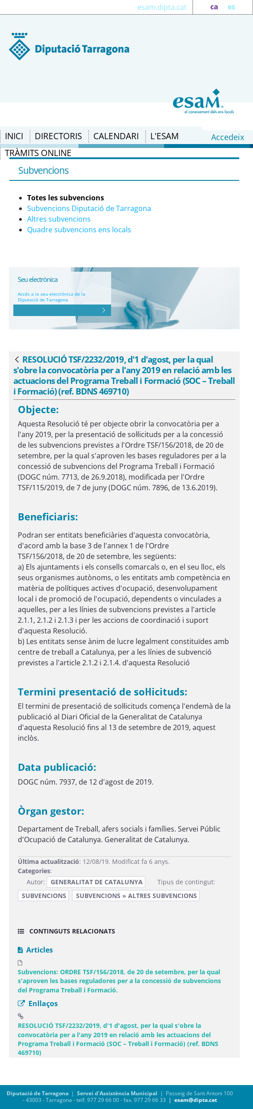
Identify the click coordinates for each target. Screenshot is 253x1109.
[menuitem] (14, 136)
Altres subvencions (59, 219)
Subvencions (44, 895)
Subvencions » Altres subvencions (136, 895)
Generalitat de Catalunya (97, 882)
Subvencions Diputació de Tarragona (89, 208)
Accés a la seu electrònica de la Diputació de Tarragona (51, 297)
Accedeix (227, 137)
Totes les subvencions (65, 198)
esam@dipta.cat (195, 1100)
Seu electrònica (37, 279)
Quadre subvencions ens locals (79, 229)
